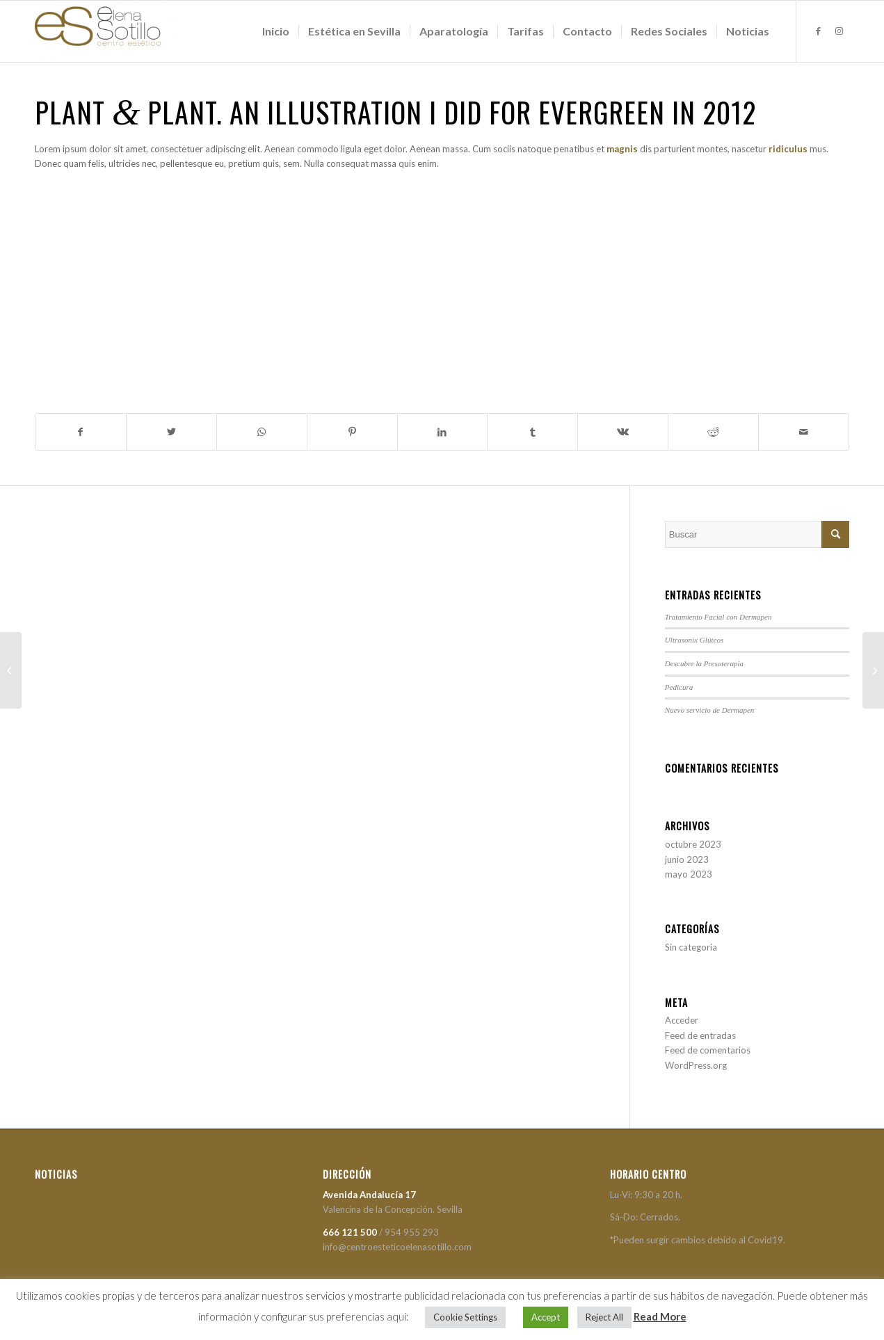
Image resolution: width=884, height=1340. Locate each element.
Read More (660, 1316)
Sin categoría (691, 947)
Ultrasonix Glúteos (694, 640)
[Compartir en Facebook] (80, 432)
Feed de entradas (700, 1035)
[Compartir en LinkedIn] (443, 432)
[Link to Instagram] (838, 30)
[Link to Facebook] (817, 30)
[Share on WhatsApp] (262, 432)
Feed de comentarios (707, 1050)
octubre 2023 (693, 844)
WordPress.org (696, 1065)
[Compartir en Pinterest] (352, 432)
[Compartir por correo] (804, 432)
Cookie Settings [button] (465, 1317)
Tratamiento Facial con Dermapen (718, 617)
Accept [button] (545, 1317)
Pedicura (679, 687)
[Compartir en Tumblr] (532, 432)
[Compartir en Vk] (623, 432)
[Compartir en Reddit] (713, 432)
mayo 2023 (688, 874)
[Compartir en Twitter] (171, 432)
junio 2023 (687, 859)
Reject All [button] (604, 1317)
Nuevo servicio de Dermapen (710, 710)
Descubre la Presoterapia (704, 663)
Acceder (681, 1020)
